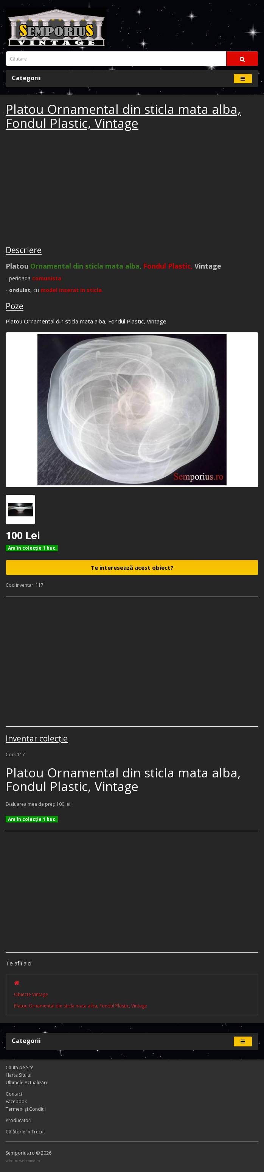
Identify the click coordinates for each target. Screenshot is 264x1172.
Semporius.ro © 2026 (28, 1153)
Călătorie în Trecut (25, 1131)
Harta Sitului (18, 1075)
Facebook (16, 1101)
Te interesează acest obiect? (132, 567)
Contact (14, 1094)
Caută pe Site (20, 1067)
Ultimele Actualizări (26, 1082)
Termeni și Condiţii (26, 1109)
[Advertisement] (62, 188)
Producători (18, 1120)
